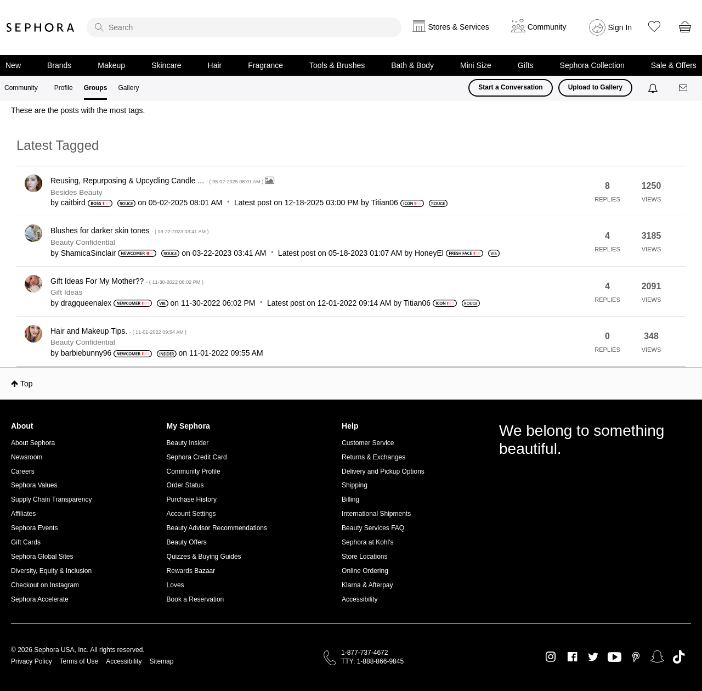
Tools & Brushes (337, 65)
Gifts (526, 65)
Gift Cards (26, 542)
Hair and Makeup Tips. (118, 331)
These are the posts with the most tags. (78, 110)
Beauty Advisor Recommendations (217, 528)
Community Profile (193, 471)
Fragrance (265, 65)
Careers (23, 471)
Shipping (354, 485)
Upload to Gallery (595, 87)
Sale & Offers (674, 65)
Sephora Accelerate (40, 599)
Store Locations (364, 556)
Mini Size (475, 65)
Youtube (614, 657)
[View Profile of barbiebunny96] (86, 353)
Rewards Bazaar (191, 571)
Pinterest (636, 657)
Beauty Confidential (82, 242)
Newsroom (26, 457)
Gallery (128, 88)
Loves (175, 585)
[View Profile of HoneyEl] (429, 253)
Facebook (572, 657)
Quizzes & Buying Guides (204, 556)
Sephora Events (34, 528)
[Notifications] (654, 88)
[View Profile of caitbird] (73, 202)
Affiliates (23, 514)
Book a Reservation (195, 599)
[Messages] (684, 88)
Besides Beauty (76, 192)
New (13, 65)
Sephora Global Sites (42, 556)
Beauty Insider (188, 443)
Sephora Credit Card (197, 457)
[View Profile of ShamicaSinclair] (88, 253)
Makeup (111, 65)
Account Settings (191, 514)
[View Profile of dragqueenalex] (86, 303)
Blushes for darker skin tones (129, 230)
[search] (244, 27)
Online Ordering (365, 571)
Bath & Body (412, 65)
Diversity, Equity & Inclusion (51, 571)
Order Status (185, 485)
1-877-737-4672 (364, 652)
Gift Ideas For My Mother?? (126, 281)
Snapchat (657, 657)
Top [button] (26, 383)
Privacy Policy (31, 661)
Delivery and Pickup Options (383, 471)
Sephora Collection (592, 65)
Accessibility (359, 599)
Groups (95, 88)
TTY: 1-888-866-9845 (372, 661)
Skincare (166, 65)
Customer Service (368, 443)
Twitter (593, 657)
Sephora (40, 27)
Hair (215, 65)
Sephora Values (34, 485)
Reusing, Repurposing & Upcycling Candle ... (157, 180)
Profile (63, 88)
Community (21, 88)
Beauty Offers (187, 542)
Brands (59, 65)
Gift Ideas (66, 292)
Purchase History (192, 499)
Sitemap (161, 661)
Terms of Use (79, 661)
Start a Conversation (510, 87)
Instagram (551, 657)
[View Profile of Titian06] (384, 202)
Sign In (620, 27)
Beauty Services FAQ (373, 528)
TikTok (679, 657)
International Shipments (376, 514)
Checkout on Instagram (45, 585)
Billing (350, 499)
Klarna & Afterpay (367, 585)
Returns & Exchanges (373, 457)
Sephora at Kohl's (367, 542)
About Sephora (33, 443)
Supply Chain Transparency (51, 499)
